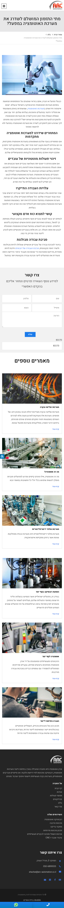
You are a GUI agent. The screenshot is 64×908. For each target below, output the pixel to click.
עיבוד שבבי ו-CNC (54, 837)
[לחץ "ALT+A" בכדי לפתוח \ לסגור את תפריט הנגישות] (2, 456)
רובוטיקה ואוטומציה (53, 819)
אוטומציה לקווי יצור (50, 656)
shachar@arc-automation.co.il (42, 872)
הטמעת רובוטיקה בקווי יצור (47, 591)
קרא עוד (55, 429)
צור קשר (58, 806)
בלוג (49, 34)
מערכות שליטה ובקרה (49, 407)
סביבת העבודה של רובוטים (27, 248)
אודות (59, 792)
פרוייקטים (57, 799)
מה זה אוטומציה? (51, 471)
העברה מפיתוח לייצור (49, 721)
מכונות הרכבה (56, 823)
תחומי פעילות (56, 795)
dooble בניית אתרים (32, 900)
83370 (59, 340)
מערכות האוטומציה (36, 108)
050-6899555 (49, 866)
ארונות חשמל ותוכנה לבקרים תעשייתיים (44, 834)
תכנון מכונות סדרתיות (52, 830)
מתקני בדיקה (56, 826)
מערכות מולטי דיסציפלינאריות (45, 529)
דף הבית (58, 788)
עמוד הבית (58, 34)
